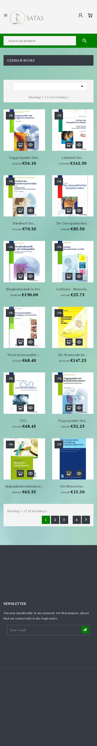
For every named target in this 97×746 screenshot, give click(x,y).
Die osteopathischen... (72, 223)
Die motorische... (72, 486)
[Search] (48, 40)
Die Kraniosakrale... (72, 355)
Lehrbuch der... (73, 158)
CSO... (24, 421)
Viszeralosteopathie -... (24, 355)
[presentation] (43, 647)
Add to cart (20, 144)
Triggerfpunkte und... (24, 158)
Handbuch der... (24, 223)
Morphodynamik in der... (24, 289)
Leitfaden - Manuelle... (72, 289)
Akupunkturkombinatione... (24, 486)
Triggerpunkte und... (73, 421)
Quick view (30, 144)
